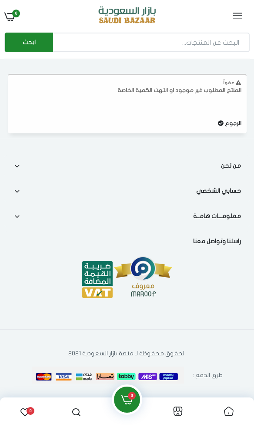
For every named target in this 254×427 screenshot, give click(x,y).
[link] (228, 412)
